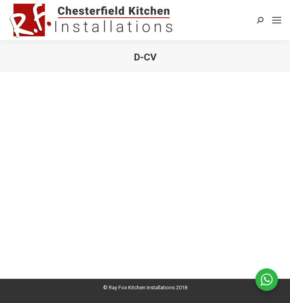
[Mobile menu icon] (276, 20)
